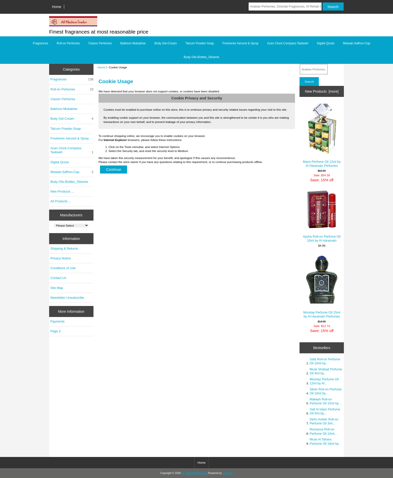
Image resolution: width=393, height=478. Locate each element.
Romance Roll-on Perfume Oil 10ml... (323, 431)
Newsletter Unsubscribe (67, 297)
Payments (57, 321)
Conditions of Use (63, 268)
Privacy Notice (60, 258)
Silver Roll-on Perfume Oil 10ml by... (326, 391)
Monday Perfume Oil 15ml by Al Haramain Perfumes (321, 286)
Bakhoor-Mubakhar (133, 43)
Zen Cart (228, 473)
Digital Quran (325, 43)
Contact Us (58, 278)
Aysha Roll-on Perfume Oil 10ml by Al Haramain (322, 216)
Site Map (56, 288)
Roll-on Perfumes (68, 43)
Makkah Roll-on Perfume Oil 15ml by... (325, 401)
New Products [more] (322, 91)
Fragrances (40, 43)
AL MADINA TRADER (194, 473)
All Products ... (60, 201)
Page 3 (55, 331)
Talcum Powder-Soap (199, 43)
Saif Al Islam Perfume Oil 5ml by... (325, 411)
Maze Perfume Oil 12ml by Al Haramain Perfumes (322, 136)
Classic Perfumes (100, 43)
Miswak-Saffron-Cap (356, 43)
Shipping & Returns (64, 248)
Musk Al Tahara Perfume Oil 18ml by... (325, 441)
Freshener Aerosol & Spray (240, 43)
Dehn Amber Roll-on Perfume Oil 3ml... (324, 421)
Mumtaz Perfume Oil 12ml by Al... (324, 381)
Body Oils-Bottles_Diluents (201, 57)
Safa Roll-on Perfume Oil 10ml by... (325, 361)
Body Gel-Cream (165, 43)
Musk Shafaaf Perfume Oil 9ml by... (326, 371)
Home (56, 7)
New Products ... (62, 191)
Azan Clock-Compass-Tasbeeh (288, 43)
